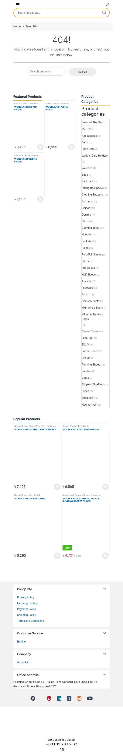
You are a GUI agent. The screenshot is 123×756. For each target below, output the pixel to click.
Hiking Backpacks (93, 187)
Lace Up (87, 337)
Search (104, 12)
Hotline (21, 641)
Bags (85, 174)
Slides (85, 391)
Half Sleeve (89, 274)
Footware (33, 103)
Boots (85, 294)
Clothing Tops (90, 227)
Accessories (89, 135)
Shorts (86, 221)
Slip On (86, 344)
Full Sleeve (88, 267)
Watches (87, 168)
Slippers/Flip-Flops (93, 384)
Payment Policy (26, 609)
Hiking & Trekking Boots (92, 317)
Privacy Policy (25, 597)
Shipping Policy (26, 614)
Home (17, 26)
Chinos (86, 208)
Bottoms (87, 201)
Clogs (85, 377)
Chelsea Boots (91, 301)
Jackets (86, 241)
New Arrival (89, 404)
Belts (85, 142)
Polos (85, 247)
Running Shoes (91, 364)
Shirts (85, 261)
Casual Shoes (21, 103)
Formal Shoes (90, 351)
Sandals (86, 371)
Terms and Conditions (30, 620)
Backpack (88, 181)
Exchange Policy (27, 603)
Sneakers (87, 397)
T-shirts (86, 281)
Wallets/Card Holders (95, 155)
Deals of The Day (92, 122)
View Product (40, 147)
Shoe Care (88, 149)
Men (84, 129)
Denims (86, 214)
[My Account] (108, 4)
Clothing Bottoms (92, 194)
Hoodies (87, 234)
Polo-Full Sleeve (91, 254)
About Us (23, 662)
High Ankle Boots (92, 307)
